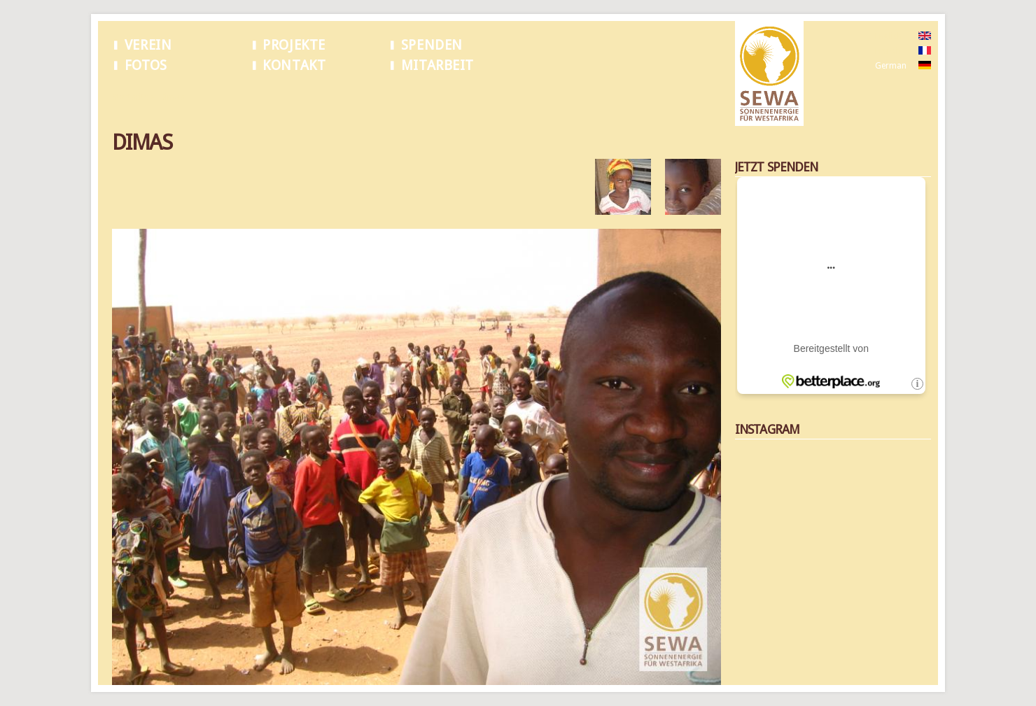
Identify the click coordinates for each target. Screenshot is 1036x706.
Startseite (130, 97)
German (890, 66)
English (888, 36)
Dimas (172, 97)
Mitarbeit (437, 65)
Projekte (294, 45)
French (888, 51)
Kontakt (294, 65)
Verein (148, 45)
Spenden (432, 45)
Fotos (146, 65)
